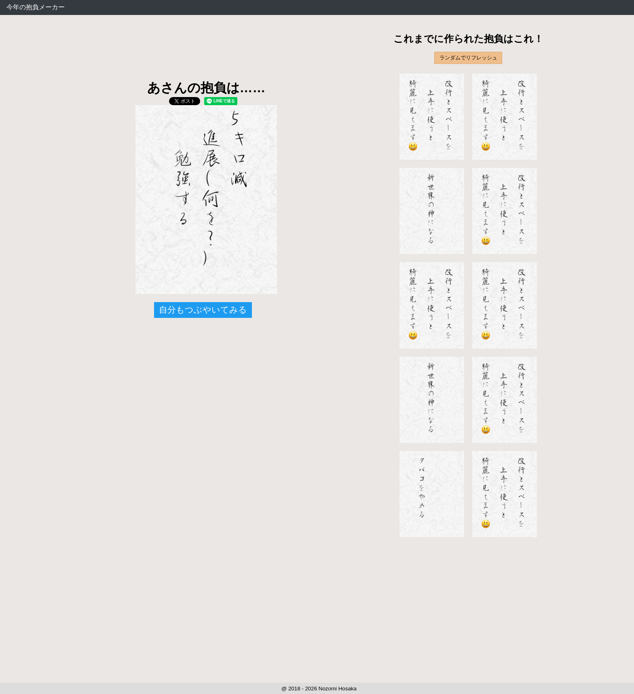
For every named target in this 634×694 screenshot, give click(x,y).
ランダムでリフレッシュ (468, 58)
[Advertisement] (206, 52)
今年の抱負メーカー (35, 7)
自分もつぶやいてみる (203, 309)
